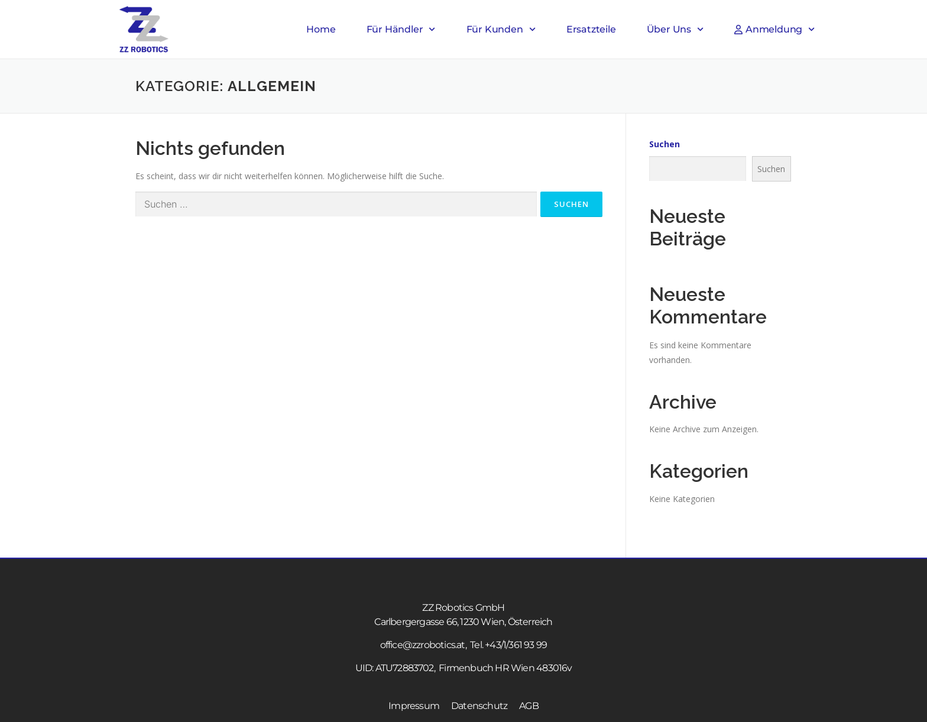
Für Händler (401, 29)
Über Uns (675, 29)
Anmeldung (774, 29)
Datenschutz (479, 705)
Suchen (664, 144)
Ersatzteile (591, 29)
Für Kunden (501, 29)
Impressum (413, 705)
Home (320, 29)
